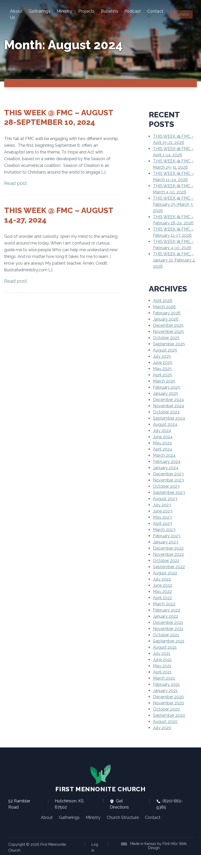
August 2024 (165, 424)
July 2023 (162, 504)
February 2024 (167, 461)
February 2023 (166, 535)
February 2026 (167, 313)
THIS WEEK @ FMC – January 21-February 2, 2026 (174, 260)
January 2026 (166, 319)
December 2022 (168, 548)
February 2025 (166, 387)
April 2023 (162, 523)
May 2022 (162, 591)
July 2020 (162, 727)
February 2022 (166, 610)
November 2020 (168, 703)
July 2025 (162, 356)
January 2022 (165, 616)
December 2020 (168, 696)
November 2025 (168, 331)
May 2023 (162, 517)
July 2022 (162, 579)
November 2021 (168, 628)
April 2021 (162, 672)
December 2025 (168, 325)
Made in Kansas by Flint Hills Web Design (158, 846)
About (47, 817)
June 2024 (163, 436)
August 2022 (165, 573)
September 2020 (169, 715)
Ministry (64, 11)
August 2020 (165, 721)
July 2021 (162, 653)
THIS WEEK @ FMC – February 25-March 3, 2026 (173, 204)
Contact (155, 11)
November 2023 (168, 480)
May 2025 (162, 368)
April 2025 (162, 374)
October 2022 (166, 560)
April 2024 (162, 449)
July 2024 (162, 430)
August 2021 (165, 647)
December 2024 (168, 399)
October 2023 (166, 486)
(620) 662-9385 (169, 804)
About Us (16, 14)
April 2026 (162, 300)
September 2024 (169, 418)
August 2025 (165, 350)
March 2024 (164, 455)
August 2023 (165, 498)
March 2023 (164, 529)
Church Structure (123, 817)
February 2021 (166, 684)
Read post (15, 183)
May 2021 (162, 665)
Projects (86, 11)
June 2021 (162, 659)
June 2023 (162, 511)
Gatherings (39, 11)
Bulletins (109, 11)
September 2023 (169, 492)
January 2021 (165, 690)
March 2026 (164, 306)
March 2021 (164, 678)
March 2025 (164, 381)
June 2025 (162, 362)
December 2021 (168, 622)
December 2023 (168, 473)
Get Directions (119, 804)
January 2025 (165, 393)
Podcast (132, 11)
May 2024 (162, 443)
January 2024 (166, 467)
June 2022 (162, 585)
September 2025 (169, 343)
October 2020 (166, 709)
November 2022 (168, 554)
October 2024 (166, 412)
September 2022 (169, 566)
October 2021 (166, 634)
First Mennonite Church (100, 778)
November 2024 (168, 405)
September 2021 (168, 641)
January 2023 (165, 542)
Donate (181, 14)
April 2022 (162, 597)
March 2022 (164, 603)
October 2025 (166, 337)
